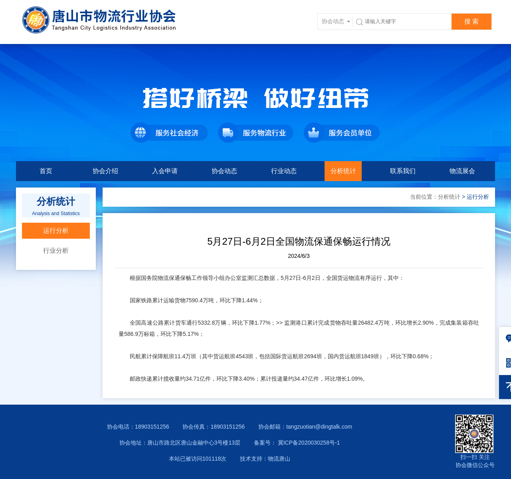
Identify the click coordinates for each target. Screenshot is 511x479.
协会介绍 (105, 171)
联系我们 (403, 171)
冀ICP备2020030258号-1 (308, 442)
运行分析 (56, 230)
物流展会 (462, 171)
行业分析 (56, 250)
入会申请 (165, 171)
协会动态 (224, 171)
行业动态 (284, 171)
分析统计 (343, 171)
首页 (46, 171)
